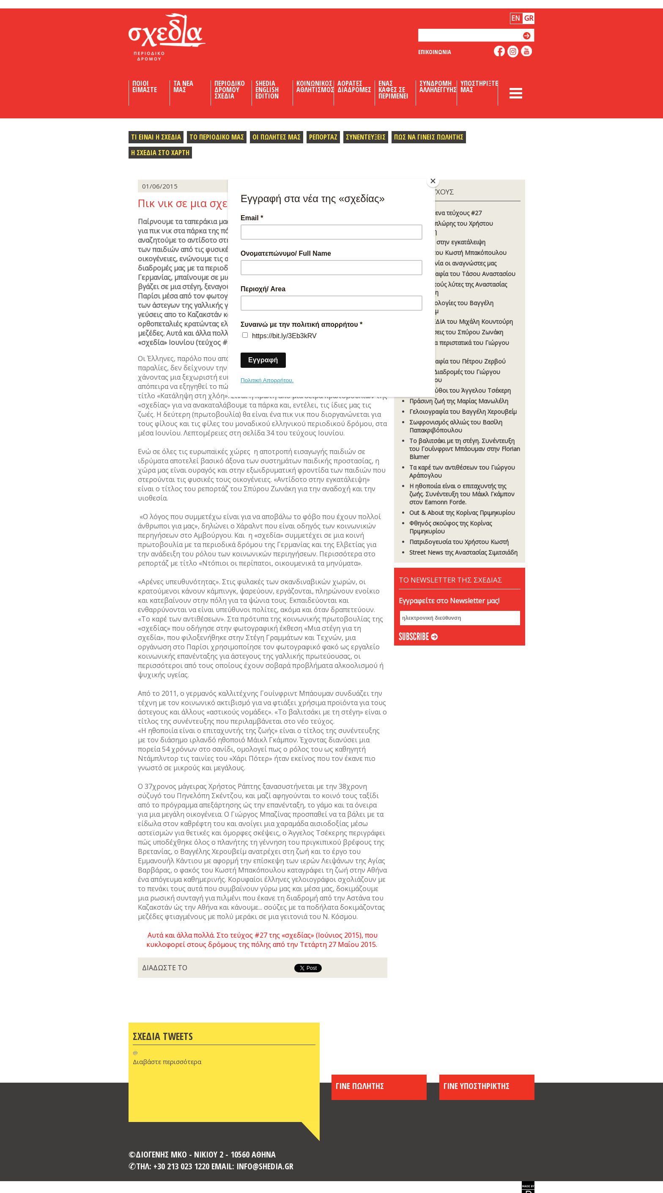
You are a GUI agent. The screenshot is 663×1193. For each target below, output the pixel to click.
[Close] (433, 181)
